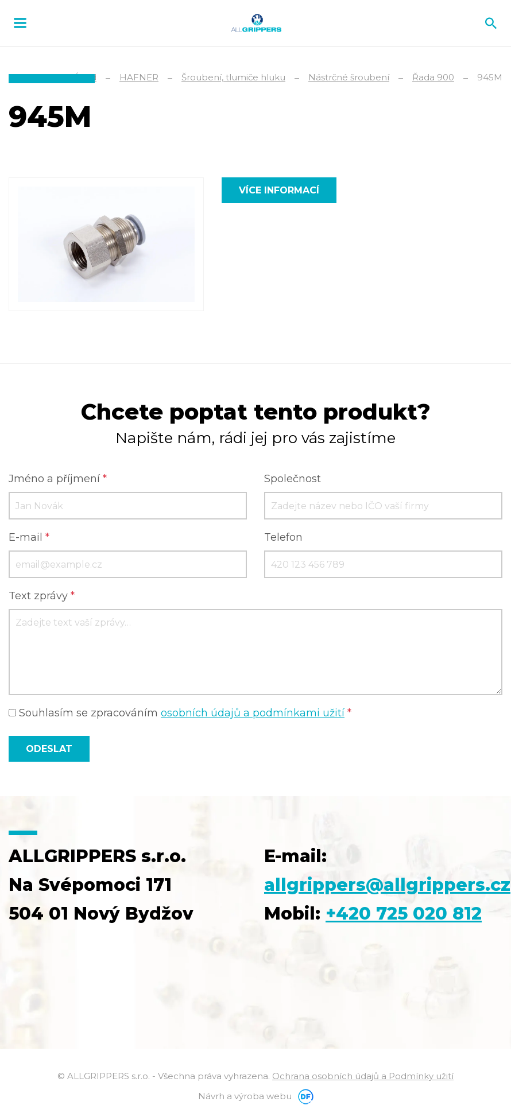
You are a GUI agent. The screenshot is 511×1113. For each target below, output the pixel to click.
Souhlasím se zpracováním (180, 713)
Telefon (283, 537)
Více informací (279, 190)
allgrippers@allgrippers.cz (387, 884)
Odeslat (49, 748)
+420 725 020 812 (404, 913)
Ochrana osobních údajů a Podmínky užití (363, 1076)
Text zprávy (42, 596)
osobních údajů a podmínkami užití (252, 713)
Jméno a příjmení (58, 478)
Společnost (292, 478)
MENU (20, 22)
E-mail (29, 537)
